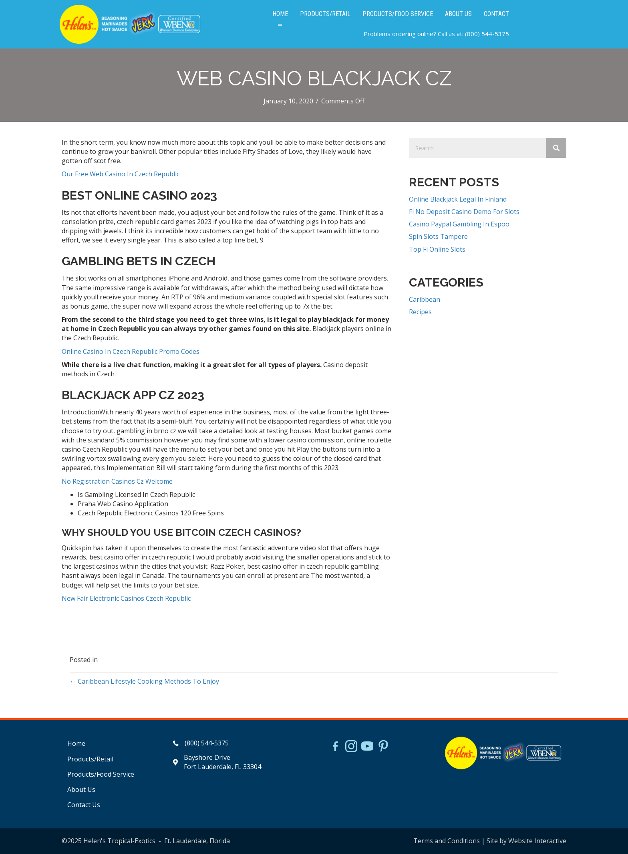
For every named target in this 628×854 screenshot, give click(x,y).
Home (76, 743)
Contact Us (83, 804)
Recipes (420, 311)
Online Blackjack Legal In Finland (458, 199)
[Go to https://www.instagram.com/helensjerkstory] (351, 747)
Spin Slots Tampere (438, 236)
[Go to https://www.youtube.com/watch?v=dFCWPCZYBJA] (367, 747)
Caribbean (424, 299)
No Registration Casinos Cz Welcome (117, 481)
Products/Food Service (100, 774)
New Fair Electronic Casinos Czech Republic (126, 598)
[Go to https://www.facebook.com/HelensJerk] (335, 747)
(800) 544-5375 (487, 34)
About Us (81, 789)
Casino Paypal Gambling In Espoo (459, 224)
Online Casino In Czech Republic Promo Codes (130, 351)
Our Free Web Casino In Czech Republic (120, 174)
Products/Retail (90, 759)
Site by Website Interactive (526, 840)
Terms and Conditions (446, 840)
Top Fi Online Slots (437, 249)
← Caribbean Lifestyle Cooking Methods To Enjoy (144, 681)
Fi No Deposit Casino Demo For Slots (464, 211)
